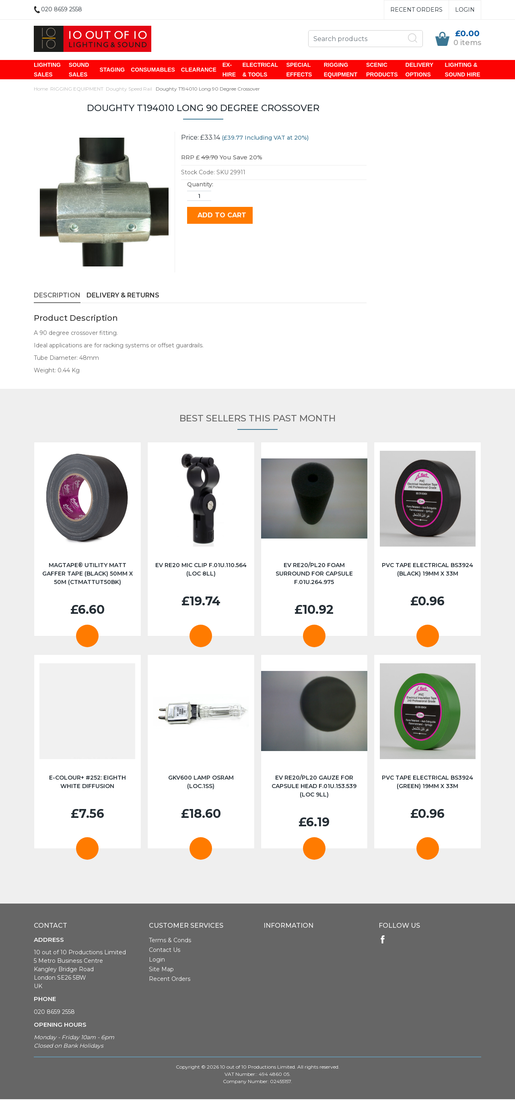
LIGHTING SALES (47, 70)
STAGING (112, 70)
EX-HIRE (229, 70)
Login (465, 9)
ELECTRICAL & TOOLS (260, 70)
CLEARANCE (198, 70)
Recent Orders (416, 9)
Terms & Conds (170, 941)
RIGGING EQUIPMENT (340, 70)
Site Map (161, 970)
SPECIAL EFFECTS (299, 70)
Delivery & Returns (123, 296)
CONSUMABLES (153, 70)
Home (41, 90)
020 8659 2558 (54, 1012)
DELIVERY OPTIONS (419, 70)
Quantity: (200, 185)
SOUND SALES (79, 70)
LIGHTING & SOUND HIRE (462, 70)
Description (57, 296)
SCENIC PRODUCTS (382, 70)
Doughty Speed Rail (129, 90)
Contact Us (164, 950)
